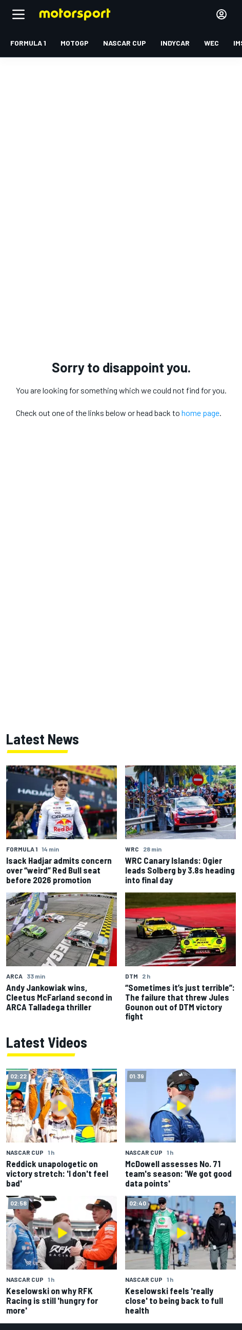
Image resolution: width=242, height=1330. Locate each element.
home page (200, 413)
